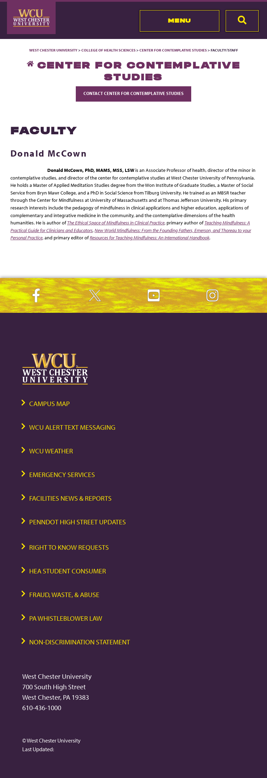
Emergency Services (62, 474)
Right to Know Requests (69, 547)
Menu (179, 20)
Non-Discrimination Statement (79, 641)
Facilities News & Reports (70, 498)
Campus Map (49, 403)
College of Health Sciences (108, 50)
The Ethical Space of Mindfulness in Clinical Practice (115, 222)
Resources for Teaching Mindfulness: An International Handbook (149, 237)
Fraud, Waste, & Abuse (64, 594)
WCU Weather (51, 450)
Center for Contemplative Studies (173, 50)
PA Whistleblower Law (65, 618)
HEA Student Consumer (67, 570)
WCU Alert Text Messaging (72, 427)
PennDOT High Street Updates (77, 521)
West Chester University (53, 50)
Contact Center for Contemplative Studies (133, 93)
